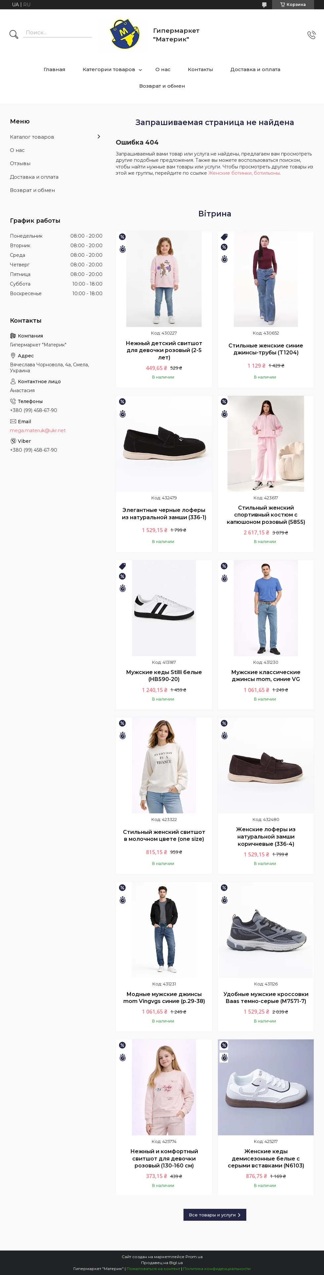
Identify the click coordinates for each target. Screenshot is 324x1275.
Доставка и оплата (255, 69)
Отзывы (20, 163)
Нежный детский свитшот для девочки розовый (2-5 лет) (164, 350)
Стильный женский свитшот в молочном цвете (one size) (164, 835)
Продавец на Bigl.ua (162, 1262)
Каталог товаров (32, 137)
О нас (163, 69)
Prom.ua (194, 1256)
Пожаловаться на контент (153, 1268)
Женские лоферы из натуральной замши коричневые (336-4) (266, 836)
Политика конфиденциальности (217, 1268)
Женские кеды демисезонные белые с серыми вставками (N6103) (266, 1158)
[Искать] (14, 35)
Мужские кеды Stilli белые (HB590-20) (164, 676)
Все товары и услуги (212, 1214)
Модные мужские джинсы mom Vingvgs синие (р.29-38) (164, 998)
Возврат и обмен (162, 86)
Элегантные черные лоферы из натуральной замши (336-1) (164, 514)
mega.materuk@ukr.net (38, 430)
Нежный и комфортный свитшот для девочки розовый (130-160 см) (164, 1158)
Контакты (200, 69)
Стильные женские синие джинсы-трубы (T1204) (265, 349)
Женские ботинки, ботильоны (244, 173)
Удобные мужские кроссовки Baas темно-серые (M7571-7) (265, 998)
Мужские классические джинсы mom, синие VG (266, 676)
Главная (54, 69)
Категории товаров (109, 69)
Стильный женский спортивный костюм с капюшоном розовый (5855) (266, 515)
